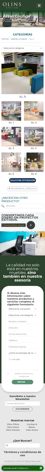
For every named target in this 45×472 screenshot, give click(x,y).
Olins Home (13, 427)
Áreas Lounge (19, 39)
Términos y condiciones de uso (22, 453)
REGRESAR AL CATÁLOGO (22, 189)
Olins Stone (32, 430)
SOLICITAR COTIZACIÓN (22, 180)
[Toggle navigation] (39, 5)
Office (5, 39)
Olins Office (13, 424)
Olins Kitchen (13, 430)
